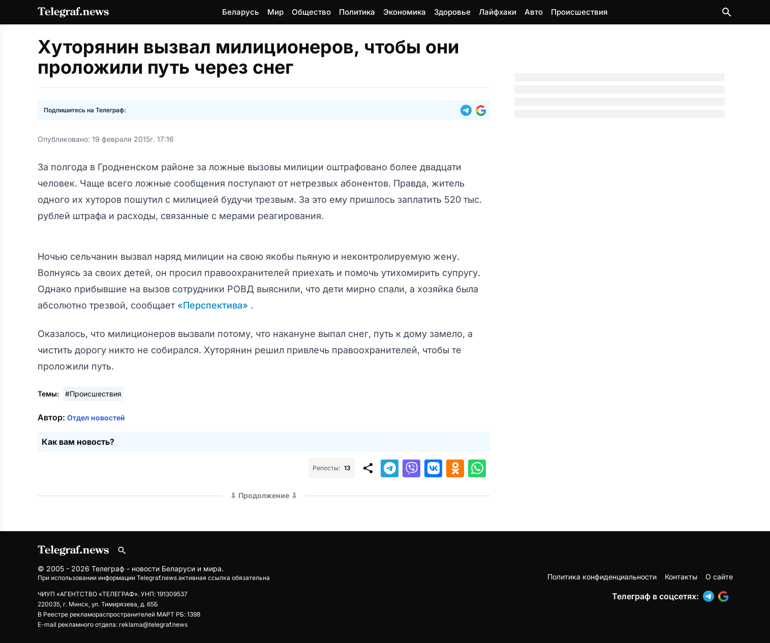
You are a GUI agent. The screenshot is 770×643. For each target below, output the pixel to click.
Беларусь (240, 12)
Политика (357, 12)
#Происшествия (93, 393)
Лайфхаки (497, 12)
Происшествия (579, 12)
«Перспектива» (214, 305)
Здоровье (452, 12)
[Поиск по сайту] (727, 12)
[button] (468, 110)
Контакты (681, 576)
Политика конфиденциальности (602, 576)
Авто (534, 12)
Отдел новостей (96, 417)
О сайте (719, 576)
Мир (275, 12)
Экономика (404, 12)
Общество (311, 12)
